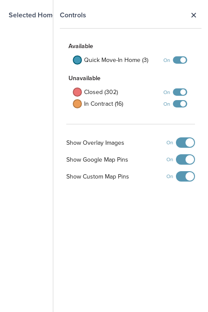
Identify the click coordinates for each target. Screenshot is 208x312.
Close (193, 15)
